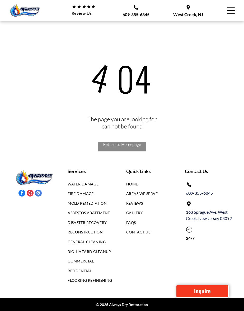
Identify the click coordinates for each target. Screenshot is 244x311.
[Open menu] (231, 11)
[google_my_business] (38, 194)
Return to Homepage (122, 144)
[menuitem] (91, 185)
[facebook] (21, 194)
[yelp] (30, 194)
